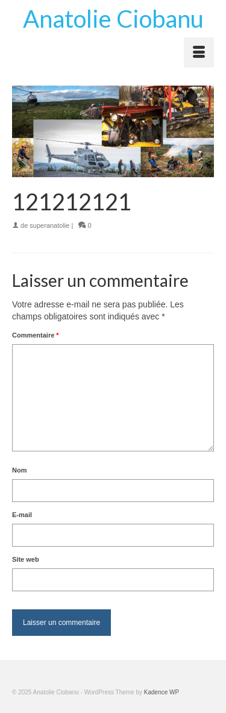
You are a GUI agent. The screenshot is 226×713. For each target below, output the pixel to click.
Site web (25, 559)
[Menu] (199, 52)
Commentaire (35, 335)
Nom (19, 470)
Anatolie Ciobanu (113, 18)
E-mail (22, 514)
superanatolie (49, 225)
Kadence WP (161, 692)
